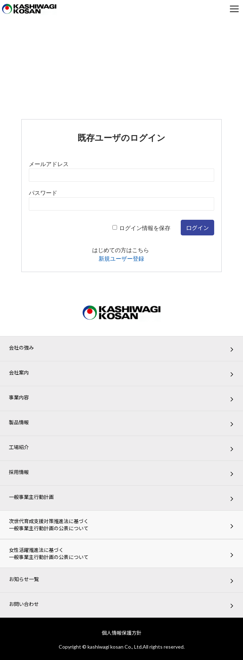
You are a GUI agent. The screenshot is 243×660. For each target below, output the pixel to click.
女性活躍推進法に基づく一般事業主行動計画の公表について (49, 553)
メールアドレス (49, 164)
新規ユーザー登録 (121, 259)
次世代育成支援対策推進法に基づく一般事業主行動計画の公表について (49, 524)
